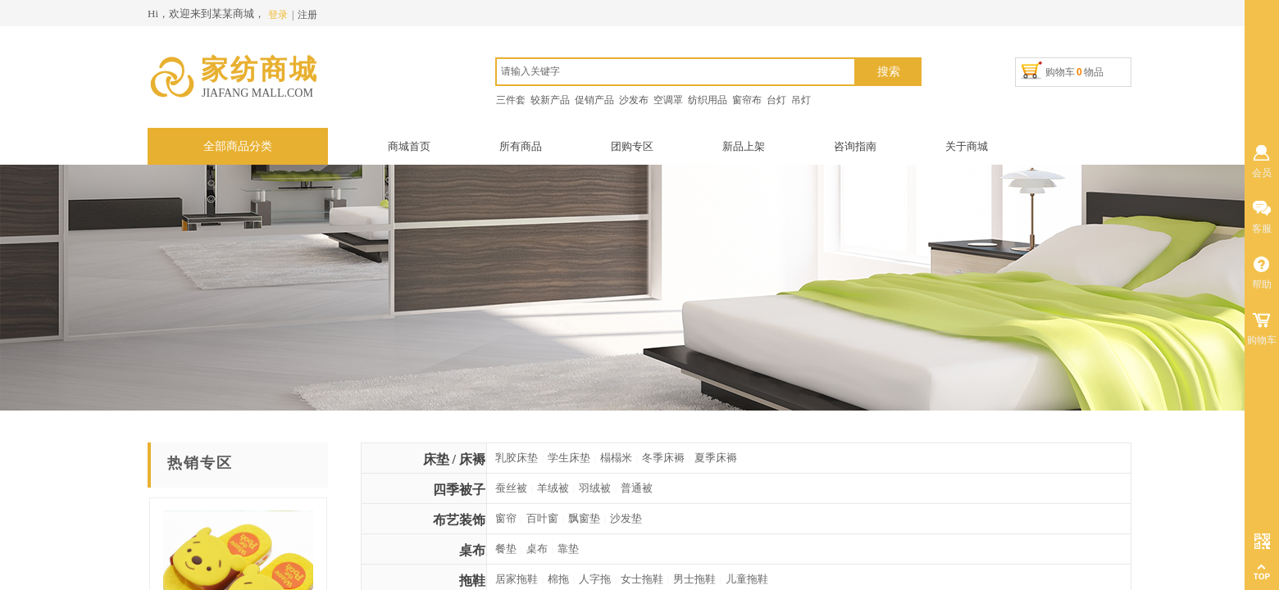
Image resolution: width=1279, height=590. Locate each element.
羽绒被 (595, 488)
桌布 (472, 550)
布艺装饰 (459, 520)
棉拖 (558, 579)
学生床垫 (569, 458)
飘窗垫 (584, 518)
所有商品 (520, 146)
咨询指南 (855, 146)
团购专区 (632, 146)
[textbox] (675, 71)
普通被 (637, 488)
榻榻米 (616, 458)
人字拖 (595, 579)
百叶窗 (542, 518)
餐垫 (506, 548)
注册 (307, 14)
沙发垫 (626, 518)
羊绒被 (553, 488)
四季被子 (459, 490)
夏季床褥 (715, 458)
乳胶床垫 (516, 458)
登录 (278, 14)
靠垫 (568, 548)
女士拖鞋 (642, 579)
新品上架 (743, 146)
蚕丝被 (511, 488)
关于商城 (966, 146)
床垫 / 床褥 (454, 459)
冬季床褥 (663, 458)
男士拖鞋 (694, 579)
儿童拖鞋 (747, 579)
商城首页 (409, 146)
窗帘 (506, 518)
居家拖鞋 (516, 579)
